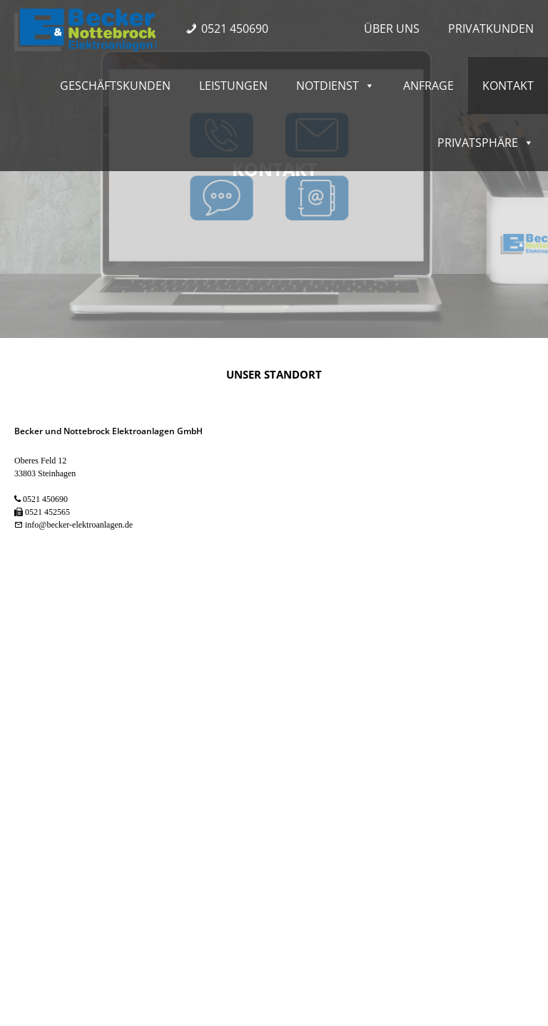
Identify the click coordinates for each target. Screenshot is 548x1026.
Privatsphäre (485, 142)
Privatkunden (491, 28)
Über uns (392, 28)
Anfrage (428, 85)
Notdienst (335, 85)
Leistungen (233, 85)
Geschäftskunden (115, 85)
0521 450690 (234, 28)
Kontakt (508, 85)
